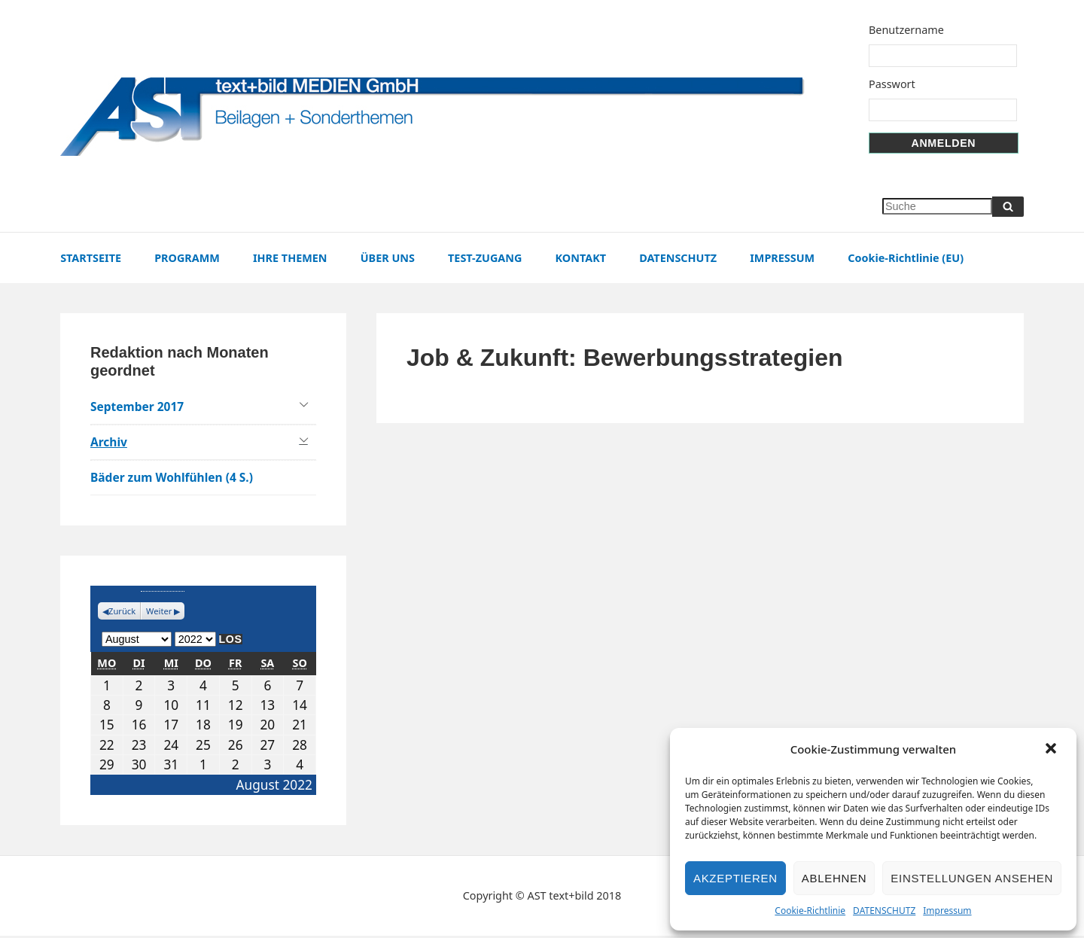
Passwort (897, 84)
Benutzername (911, 30)
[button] (1052, 750)
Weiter (161, 613)
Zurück (123, 613)
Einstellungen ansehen (972, 878)
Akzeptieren (735, 878)
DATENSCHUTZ (884, 910)
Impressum (947, 910)
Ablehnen (834, 878)
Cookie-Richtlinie (810, 910)
